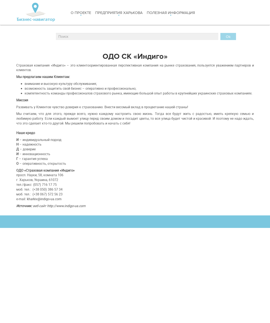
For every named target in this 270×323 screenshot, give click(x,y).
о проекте (81, 13)
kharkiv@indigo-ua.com (44, 199)
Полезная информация (171, 13)
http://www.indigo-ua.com (66, 206)
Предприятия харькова (119, 13)
